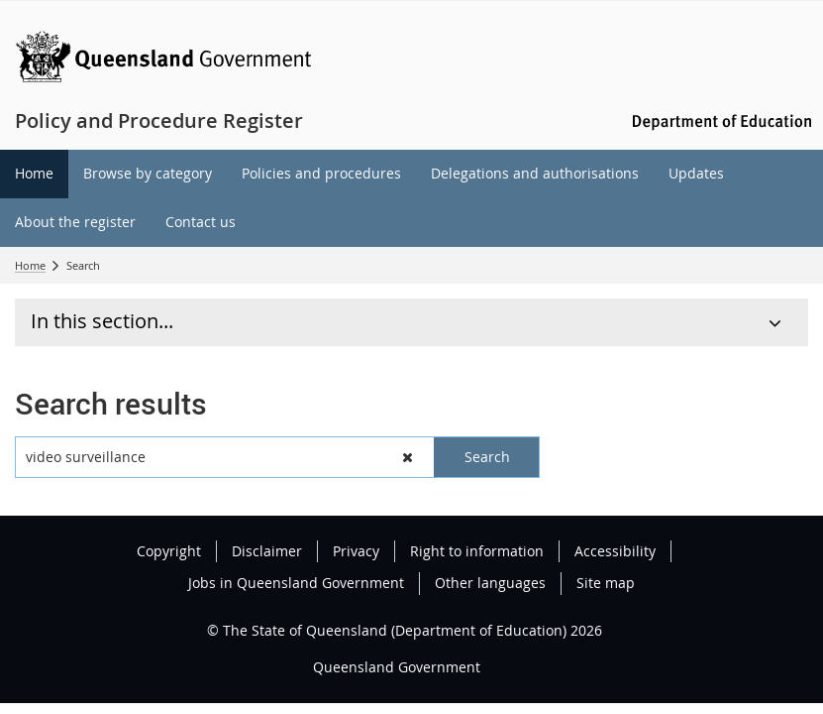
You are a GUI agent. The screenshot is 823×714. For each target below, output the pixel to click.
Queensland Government (396, 666)
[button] (408, 457)
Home (30, 265)
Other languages (490, 582)
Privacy (356, 550)
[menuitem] (34, 174)
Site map (605, 582)
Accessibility (615, 550)
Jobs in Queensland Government (296, 582)
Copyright (169, 550)
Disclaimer (267, 550)
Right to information (477, 550)
